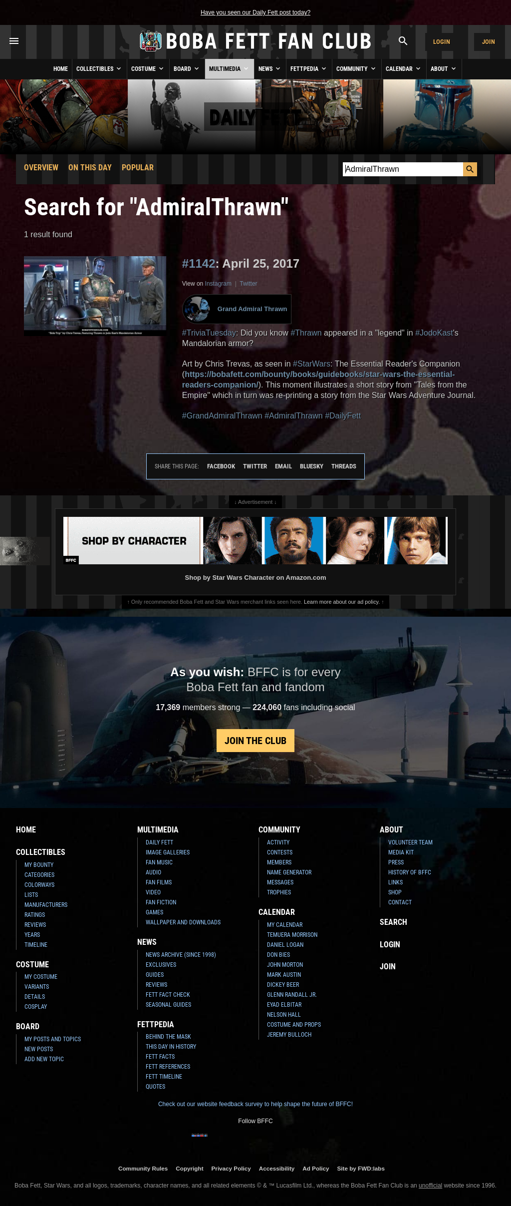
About (444, 68)
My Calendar (284, 924)
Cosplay (35, 1006)
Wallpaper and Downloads (183, 922)
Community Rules (143, 1168)
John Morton (285, 964)
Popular (138, 167)
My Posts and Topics (52, 1039)
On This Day (90, 167)
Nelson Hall (284, 1014)
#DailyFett (343, 415)
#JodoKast (434, 333)
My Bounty (38, 864)
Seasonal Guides (168, 1004)
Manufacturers (45, 904)
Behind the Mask (168, 1036)
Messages (280, 882)
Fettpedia (309, 68)
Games (154, 912)
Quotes (155, 1086)
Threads (343, 466)
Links (395, 882)
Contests (279, 852)
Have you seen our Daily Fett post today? (255, 12)
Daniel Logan (285, 944)
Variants (36, 986)
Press (396, 862)
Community (356, 68)
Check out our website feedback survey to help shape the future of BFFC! (255, 1104)
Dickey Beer (283, 984)
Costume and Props (294, 1024)
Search (393, 922)
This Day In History (171, 1046)
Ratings (34, 914)
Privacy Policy (231, 1168)
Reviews (35, 924)
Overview (41, 167)
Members (279, 862)
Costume (148, 68)
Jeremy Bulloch (289, 1034)
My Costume (40, 976)
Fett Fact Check (168, 994)
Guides (155, 974)
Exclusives (161, 964)
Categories (39, 874)
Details (34, 996)
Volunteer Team (410, 842)
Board (187, 68)
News (270, 68)
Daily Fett (159, 842)
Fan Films (159, 882)
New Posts (38, 1049)
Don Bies (278, 954)
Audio (153, 872)
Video (153, 892)
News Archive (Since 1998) (181, 954)
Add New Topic (44, 1059)
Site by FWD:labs (361, 1168)
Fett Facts (160, 1056)
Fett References (168, 1066)
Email (283, 466)
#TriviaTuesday (209, 333)
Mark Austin (284, 974)
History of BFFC (409, 872)
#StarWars (311, 364)
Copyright (189, 1168)
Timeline (35, 944)
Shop (395, 892)
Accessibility (276, 1168)
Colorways (39, 884)
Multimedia (229, 68)
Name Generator (289, 872)
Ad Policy (315, 1168)
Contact (400, 902)
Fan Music (159, 862)
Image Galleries (168, 852)
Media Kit (401, 852)
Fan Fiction (161, 902)
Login (441, 41)
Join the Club (255, 741)
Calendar (404, 68)
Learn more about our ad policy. (342, 602)
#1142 (199, 263)
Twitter (248, 283)
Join (488, 41)
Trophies (279, 892)
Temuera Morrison (292, 934)
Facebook (221, 466)
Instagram (218, 283)
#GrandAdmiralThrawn (222, 415)
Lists (31, 894)
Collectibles (99, 68)
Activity (278, 842)
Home (60, 68)
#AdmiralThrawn (293, 415)
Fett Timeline (164, 1076)
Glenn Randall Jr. (292, 994)
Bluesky (311, 466)
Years (32, 934)
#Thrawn (305, 333)
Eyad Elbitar (284, 1004)
